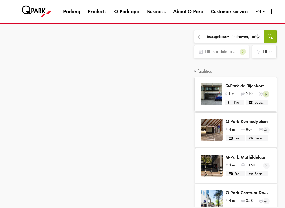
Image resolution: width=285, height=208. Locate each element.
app (126, 11)
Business (156, 11)
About (188, 11)
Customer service (229, 11)
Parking (71, 11)
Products (97, 11)
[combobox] (261, 12)
